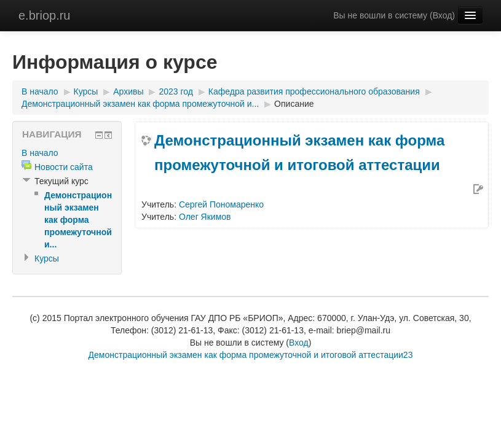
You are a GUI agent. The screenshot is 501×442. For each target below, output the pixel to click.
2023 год (175, 91)
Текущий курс (61, 181)
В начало (40, 91)
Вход (442, 15)
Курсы (86, 91)
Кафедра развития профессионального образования (314, 91)
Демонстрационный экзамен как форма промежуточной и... (140, 104)
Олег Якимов (205, 217)
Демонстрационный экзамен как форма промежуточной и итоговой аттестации (299, 152)
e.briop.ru (44, 15)
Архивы (128, 91)
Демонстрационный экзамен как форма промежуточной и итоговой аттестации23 (251, 355)
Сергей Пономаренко (221, 204)
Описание (294, 104)
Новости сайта (63, 167)
